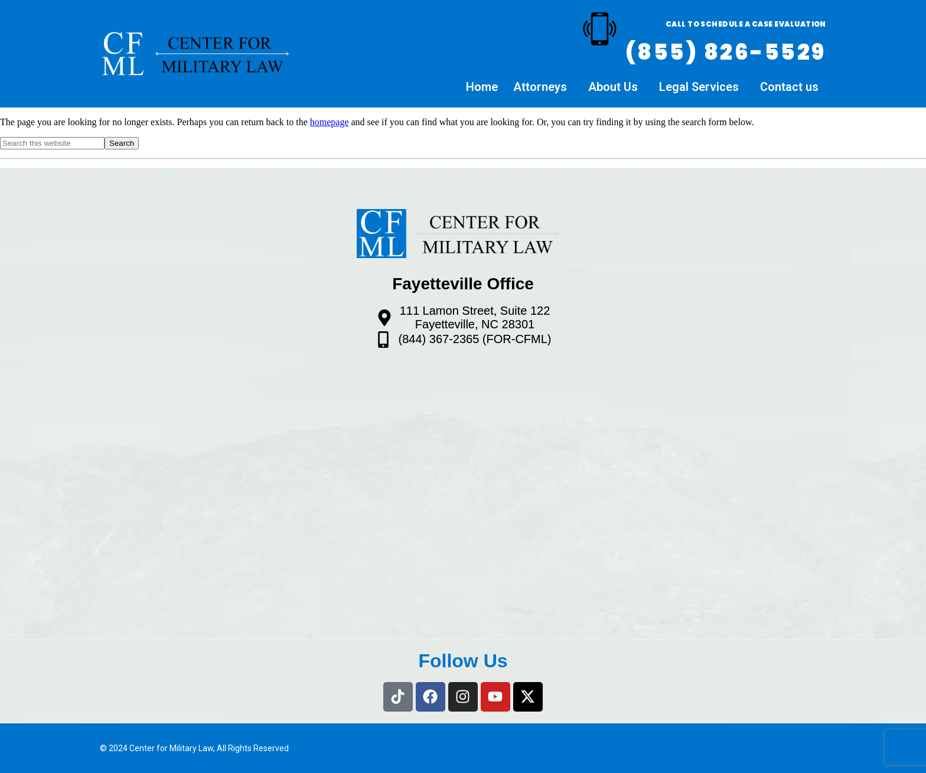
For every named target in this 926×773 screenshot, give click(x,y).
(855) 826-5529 (725, 52)
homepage (329, 122)
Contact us (789, 87)
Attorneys (540, 87)
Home (482, 87)
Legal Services (699, 87)
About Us (613, 87)
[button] (543, 88)
